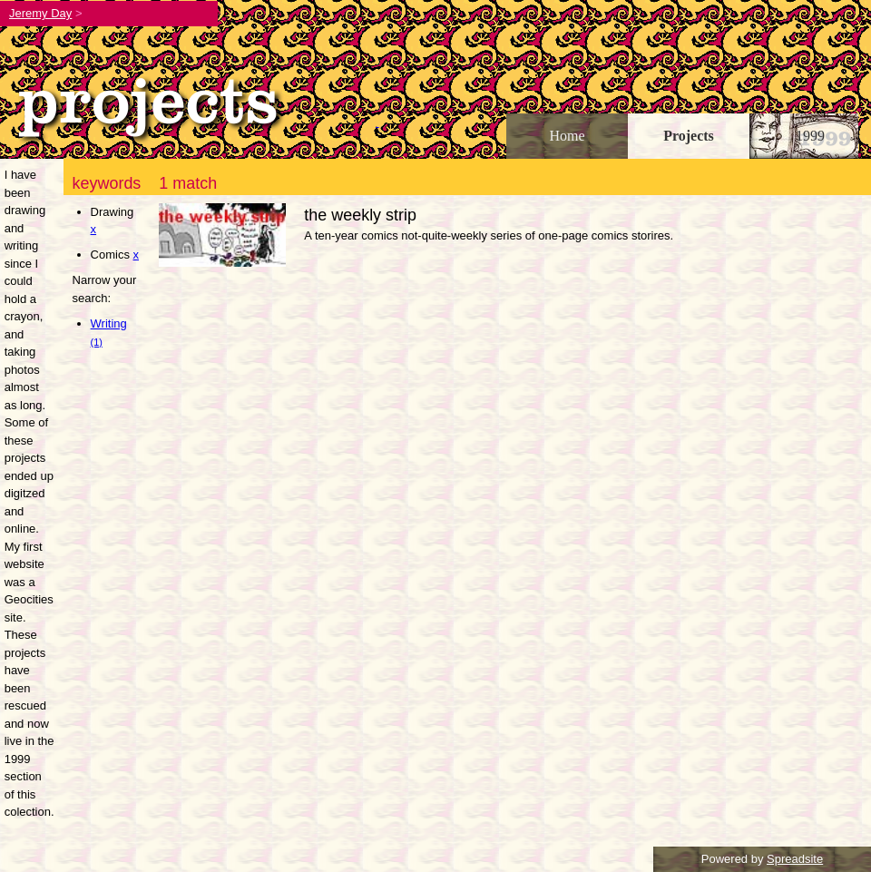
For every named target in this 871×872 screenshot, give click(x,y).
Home (566, 135)
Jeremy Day (40, 13)
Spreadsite (795, 859)
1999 (810, 135)
